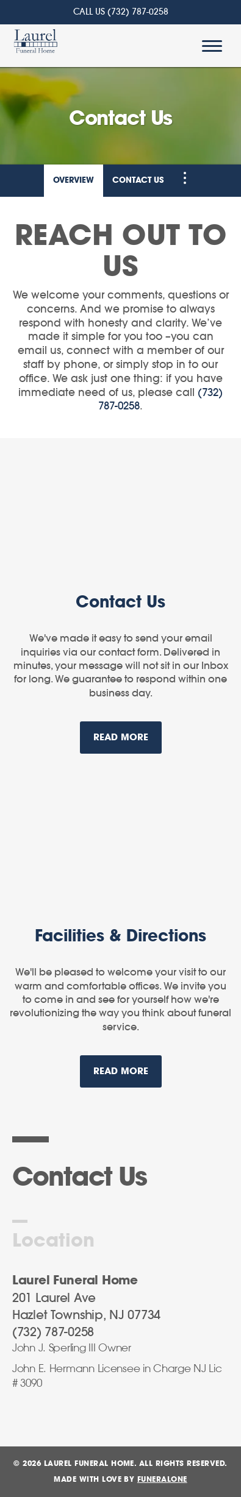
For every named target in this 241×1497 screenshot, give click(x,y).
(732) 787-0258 (137, 12)
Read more (127, 732)
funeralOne (162, 1479)
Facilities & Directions (120, 936)
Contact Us (138, 181)
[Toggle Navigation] (185, 178)
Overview (73, 181)
